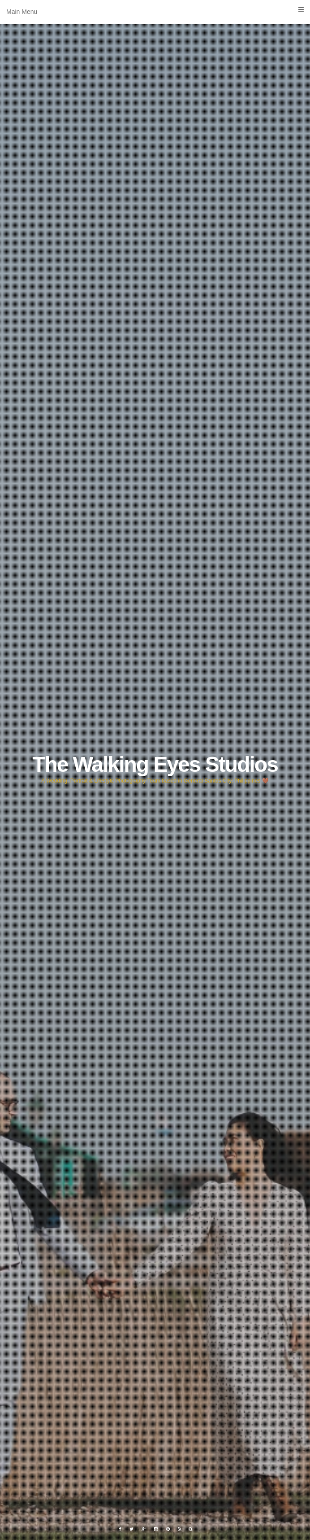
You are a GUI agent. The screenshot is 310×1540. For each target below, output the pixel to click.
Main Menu (155, 10)
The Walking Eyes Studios (155, 764)
